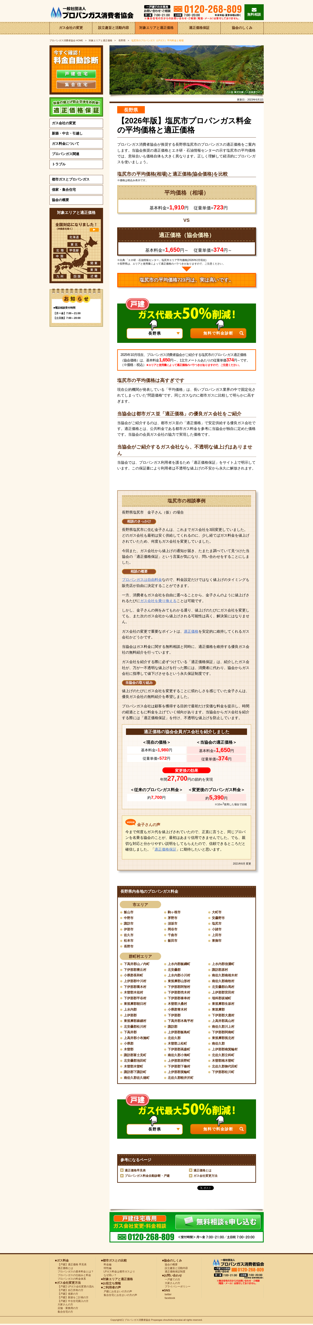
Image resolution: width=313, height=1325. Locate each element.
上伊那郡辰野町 (180, 1061)
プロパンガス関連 (65, 154)
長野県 (122, 40)
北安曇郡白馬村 (224, 987)
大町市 (217, 912)
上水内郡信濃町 (224, 964)
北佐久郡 (174, 1039)
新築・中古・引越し (67, 133)
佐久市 (129, 935)
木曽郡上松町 (178, 1044)
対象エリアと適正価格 (156, 28)
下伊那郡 (174, 1016)
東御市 (217, 941)
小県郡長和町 (134, 975)
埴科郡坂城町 (222, 998)
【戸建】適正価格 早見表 (71, 1265)
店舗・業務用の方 (66, 1309)
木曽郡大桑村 (178, 1004)
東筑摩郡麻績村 (136, 1021)
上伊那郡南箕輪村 (225, 1050)
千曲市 (173, 935)
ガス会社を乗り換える (158, 601)
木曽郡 (129, 1050)
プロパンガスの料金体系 (70, 1279)
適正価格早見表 (135, 1171)
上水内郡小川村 (180, 975)
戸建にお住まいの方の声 (116, 1292)
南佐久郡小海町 (180, 1056)
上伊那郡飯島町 (180, 1033)
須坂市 (173, 923)
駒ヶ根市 (174, 912)
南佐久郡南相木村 (225, 975)
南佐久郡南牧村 (224, 981)
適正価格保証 (199, 28)
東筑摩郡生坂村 (224, 1004)
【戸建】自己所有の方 (69, 1291)
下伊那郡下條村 (180, 1067)
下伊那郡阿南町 (224, 1033)
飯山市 (129, 912)
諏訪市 (129, 923)
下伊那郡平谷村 (136, 998)
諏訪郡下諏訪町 (136, 1073)
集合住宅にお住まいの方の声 (119, 1296)
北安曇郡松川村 (136, 1027)
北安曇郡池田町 (136, 1061)
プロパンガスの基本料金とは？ (74, 1272)
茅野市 (173, 918)
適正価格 (191, 631)
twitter (167, 1295)
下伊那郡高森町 (180, 1050)
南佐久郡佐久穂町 (137, 1079)
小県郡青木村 (178, 1010)
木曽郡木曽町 (134, 1067)
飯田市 (173, 941)
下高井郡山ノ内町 (137, 964)
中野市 (129, 918)
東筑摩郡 (219, 1010)
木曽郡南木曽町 (224, 1061)
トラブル (59, 164)
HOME (66, 40)
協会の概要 (60, 200)
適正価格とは (202, 1171)
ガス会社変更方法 (205, 1176)
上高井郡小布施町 (137, 1039)
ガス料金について (65, 143)
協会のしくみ (242, 28)
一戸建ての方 (172, 1280)
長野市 (129, 946)
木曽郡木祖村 (134, 993)
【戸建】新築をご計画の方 (71, 1298)
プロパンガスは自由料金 (142, 580)
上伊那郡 (131, 1016)
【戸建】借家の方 (66, 1294)
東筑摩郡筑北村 (224, 1039)
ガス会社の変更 (71, 28)
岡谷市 (173, 929)
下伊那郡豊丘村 (136, 970)
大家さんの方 (64, 1305)
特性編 (106, 1269)
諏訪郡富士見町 (136, 1056)
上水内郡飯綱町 (180, 964)
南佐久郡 (219, 1044)
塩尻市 (217, 923)
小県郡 (129, 1044)
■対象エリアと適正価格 (117, 1280)
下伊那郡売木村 (180, 993)
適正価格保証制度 (173, 1272)
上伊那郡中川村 (136, 981)
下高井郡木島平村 (181, 1021)
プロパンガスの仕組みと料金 (73, 1276)
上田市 (217, 935)
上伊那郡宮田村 (224, 993)
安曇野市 (219, 918)
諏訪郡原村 (220, 970)
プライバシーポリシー (176, 1287)
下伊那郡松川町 (224, 1073)
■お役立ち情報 (111, 1284)
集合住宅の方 (64, 1312)
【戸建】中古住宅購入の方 (71, 1302)
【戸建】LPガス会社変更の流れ (74, 1287)
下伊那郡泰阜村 (180, 998)
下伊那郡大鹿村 (224, 1016)
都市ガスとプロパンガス (71, 179)
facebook (168, 1299)
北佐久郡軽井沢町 (181, 1079)
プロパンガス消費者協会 (137, 1321)
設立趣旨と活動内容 (113, 28)
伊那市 (129, 929)
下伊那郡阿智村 (180, 987)
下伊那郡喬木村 (136, 987)
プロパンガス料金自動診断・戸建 (147, 1176)
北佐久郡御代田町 (225, 1067)
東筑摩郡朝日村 (136, 1004)
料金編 (106, 1265)
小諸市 (217, 929)
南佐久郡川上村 (224, 1027)
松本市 (129, 941)
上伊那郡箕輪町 (180, 1073)
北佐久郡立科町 (224, 1056)
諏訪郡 (173, 1027)
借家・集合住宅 (64, 189)
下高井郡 (131, 1033)
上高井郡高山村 (224, 1021)
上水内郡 (131, 1010)
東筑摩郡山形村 (180, 981)
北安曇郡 (174, 970)
